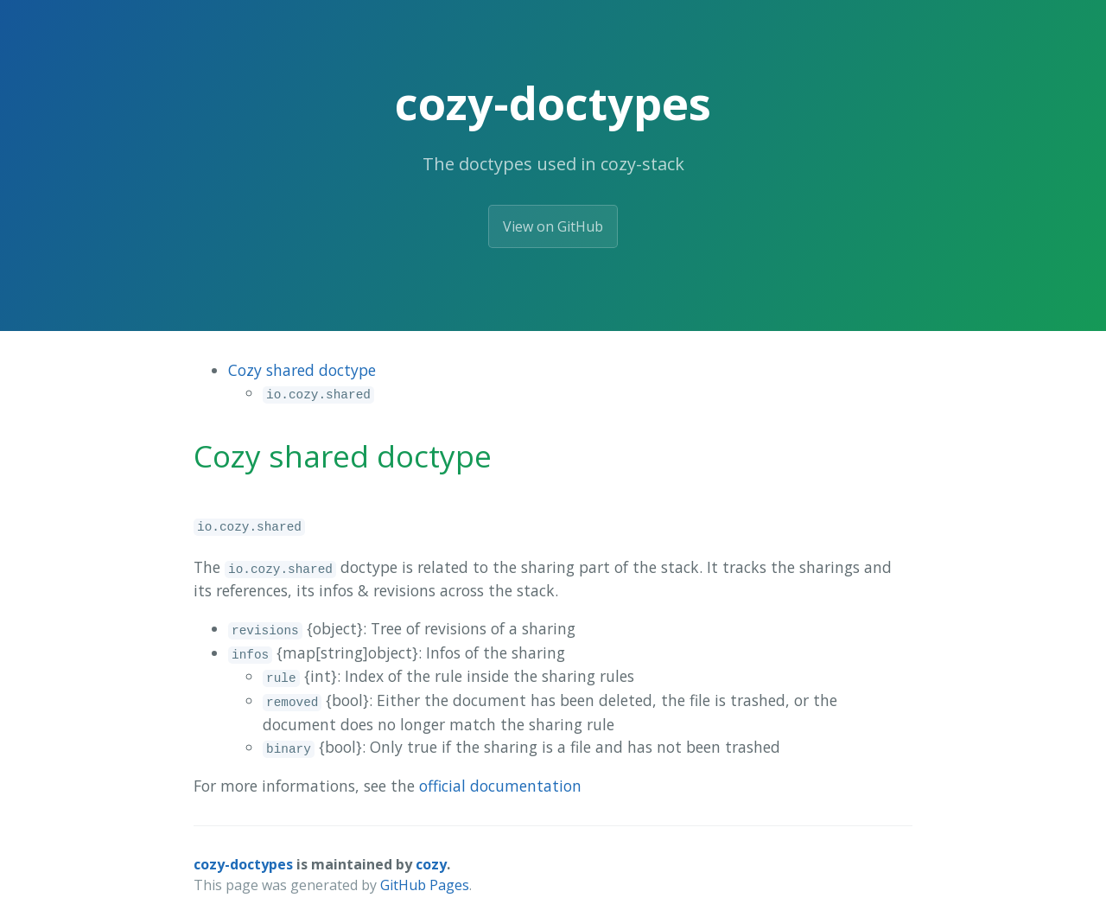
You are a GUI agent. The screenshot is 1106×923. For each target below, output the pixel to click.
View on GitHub (553, 226)
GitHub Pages (424, 884)
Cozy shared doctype (302, 370)
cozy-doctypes (243, 864)
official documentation (500, 785)
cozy (431, 864)
